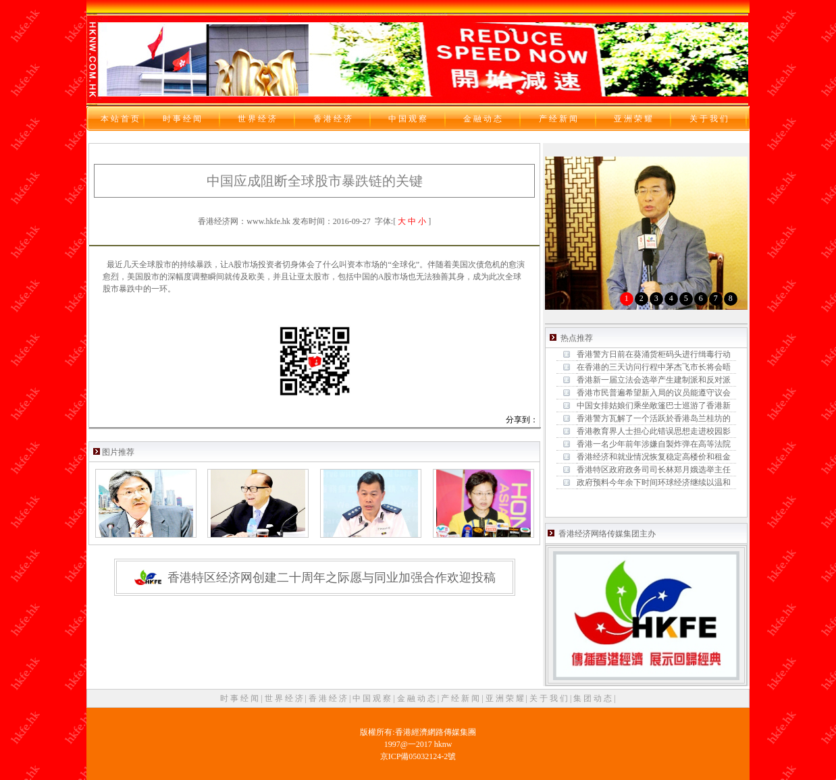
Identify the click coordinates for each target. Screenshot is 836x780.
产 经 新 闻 (461, 698)
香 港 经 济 (329, 698)
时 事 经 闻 (240, 698)
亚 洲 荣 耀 (506, 698)
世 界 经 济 (285, 698)
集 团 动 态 (593, 698)
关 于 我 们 (549, 698)
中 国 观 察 (372, 698)
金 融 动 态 (417, 698)
